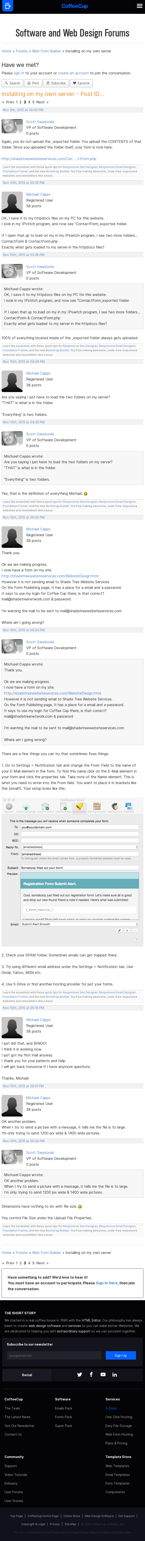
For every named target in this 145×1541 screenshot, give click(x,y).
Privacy (55, 1524)
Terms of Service (113, 1532)
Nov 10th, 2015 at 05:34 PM (23, 1141)
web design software (45, 1326)
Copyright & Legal (33, 1524)
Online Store (71, 1516)
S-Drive (111, 1408)
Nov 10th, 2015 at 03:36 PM (23, 183)
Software (63, 1399)
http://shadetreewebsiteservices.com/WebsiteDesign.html (50, 576)
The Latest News (17, 1417)
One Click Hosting (119, 1417)
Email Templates (118, 1475)
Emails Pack (63, 1408)
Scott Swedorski (40, 121)
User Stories (14, 1501)
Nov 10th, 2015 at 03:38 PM (23, 255)
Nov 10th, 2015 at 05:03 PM (23, 517)
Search (12, 83)
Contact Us (13, 1434)
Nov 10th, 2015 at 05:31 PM (23, 1086)
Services (113, 1399)
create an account (73, 73)
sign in (19, 73)
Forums (22, 51)
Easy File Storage (119, 1426)
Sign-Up (121, 1355)
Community (14, 1457)
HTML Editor (91, 1320)
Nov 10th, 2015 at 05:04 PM (24, 630)
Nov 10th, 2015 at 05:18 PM (23, 1008)
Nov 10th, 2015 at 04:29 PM (24, 361)
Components (115, 1492)
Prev (10, 102)
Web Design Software (99, 1516)
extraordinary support (73, 1331)
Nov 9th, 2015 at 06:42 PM (23, 110)
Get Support (126, 1516)
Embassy (11, 1483)
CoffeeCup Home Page (43, 1516)
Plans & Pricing (116, 1443)
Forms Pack (63, 1417)
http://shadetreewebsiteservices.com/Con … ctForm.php (49, 158)
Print (33, 83)
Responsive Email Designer (117, 167)
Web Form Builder (46, 51)
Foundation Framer (15, 171)
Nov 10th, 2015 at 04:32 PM (23, 422)
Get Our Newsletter (20, 1426)
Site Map (70, 1524)
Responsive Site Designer (80, 167)
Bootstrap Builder (57, 171)
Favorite (81, 83)
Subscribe (56, 83)
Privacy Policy (88, 1532)
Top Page (16, 1516)
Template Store (118, 1457)
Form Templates (118, 1483)
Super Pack (63, 1426)
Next (40, 102)
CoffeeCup (14, 1399)
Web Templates (117, 1466)
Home (7, 51)
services (74, 1326)
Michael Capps (38, 194)
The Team (12, 1408)
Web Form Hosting (119, 1434)
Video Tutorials (16, 1475)
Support (11, 1466)
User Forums (14, 1492)
